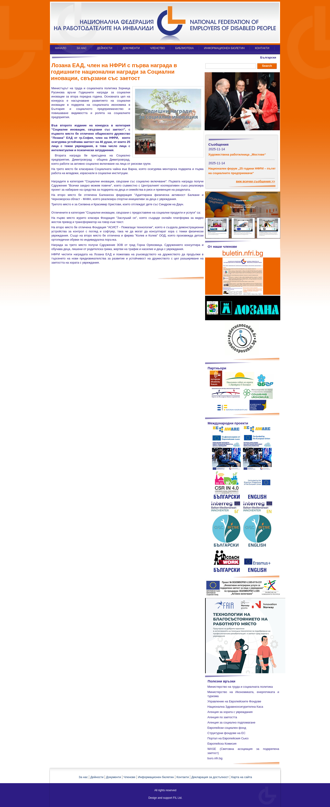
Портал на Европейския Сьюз (227, 738)
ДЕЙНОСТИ (104, 48)
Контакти (182, 777)
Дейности (96, 777)
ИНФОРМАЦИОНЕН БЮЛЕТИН (224, 48)
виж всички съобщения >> (255, 181)
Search (267, 65)
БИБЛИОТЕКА (184, 48)
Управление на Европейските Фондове (234, 701)
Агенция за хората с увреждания (230, 712)
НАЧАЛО (60, 48)
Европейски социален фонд (226, 727)
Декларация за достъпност (210, 777)
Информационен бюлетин (156, 777)
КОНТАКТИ (262, 48)
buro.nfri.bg (215, 758)
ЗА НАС (82, 48)
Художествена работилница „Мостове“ (237, 154)
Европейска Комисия (221, 743)
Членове (129, 777)
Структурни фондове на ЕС (226, 733)
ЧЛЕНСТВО (157, 48)
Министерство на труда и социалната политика (240, 686)
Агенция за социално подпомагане (231, 722)
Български (268, 57)
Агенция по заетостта (222, 717)
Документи (113, 777)
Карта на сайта (241, 777)
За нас (83, 777)
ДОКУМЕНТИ (131, 48)
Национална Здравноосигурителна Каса (235, 706)
